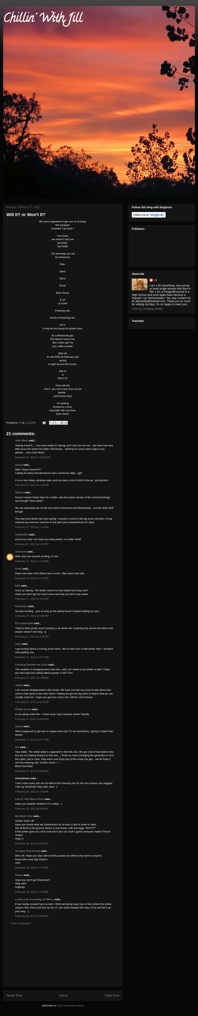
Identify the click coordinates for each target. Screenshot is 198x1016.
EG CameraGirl (24, 623)
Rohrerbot (21, 606)
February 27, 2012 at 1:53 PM (32, 598)
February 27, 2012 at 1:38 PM (32, 561)
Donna (19, 875)
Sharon (19, 492)
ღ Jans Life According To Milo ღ (34, 899)
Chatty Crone (23, 709)
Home (63, 995)
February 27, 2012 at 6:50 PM (32, 719)
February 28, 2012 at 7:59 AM (31, 891)
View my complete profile (147, 308)
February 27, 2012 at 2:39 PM (32, 677)
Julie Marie (21, 440)
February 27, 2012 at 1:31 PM (32, 544)
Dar (17, 747)
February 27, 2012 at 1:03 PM (32, 485)
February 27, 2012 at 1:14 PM (32, 527)
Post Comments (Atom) (70, 1005)
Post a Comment (20, 923)
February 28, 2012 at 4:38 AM (31, 808)
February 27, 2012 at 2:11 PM (32, 636)
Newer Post (14, 995)
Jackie (19, 685)
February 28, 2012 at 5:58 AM (31, 843)
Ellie (17, 585)
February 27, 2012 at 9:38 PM (32, 771)
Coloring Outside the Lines (31, 664)
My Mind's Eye (24, 816)
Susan (19, 726)
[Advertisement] (62, 958)
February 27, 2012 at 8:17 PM (32, 739)
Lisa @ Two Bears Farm (29, 799)
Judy (18, 643)
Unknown (21, 551)
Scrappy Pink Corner (27, 850)
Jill (155, 280)
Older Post (112, 995)
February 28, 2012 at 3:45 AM (31, 791)
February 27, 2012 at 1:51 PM (32, 578)
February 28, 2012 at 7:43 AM (31, 867)
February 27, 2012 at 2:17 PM (32, 657)
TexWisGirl (21, 534)
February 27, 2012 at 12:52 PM (32, 457)
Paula (18, 568)
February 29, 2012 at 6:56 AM (31, 916)
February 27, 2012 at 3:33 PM (32, 702)
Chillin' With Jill (42, 19)
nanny (19, 464)
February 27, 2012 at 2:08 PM (32, 615)
